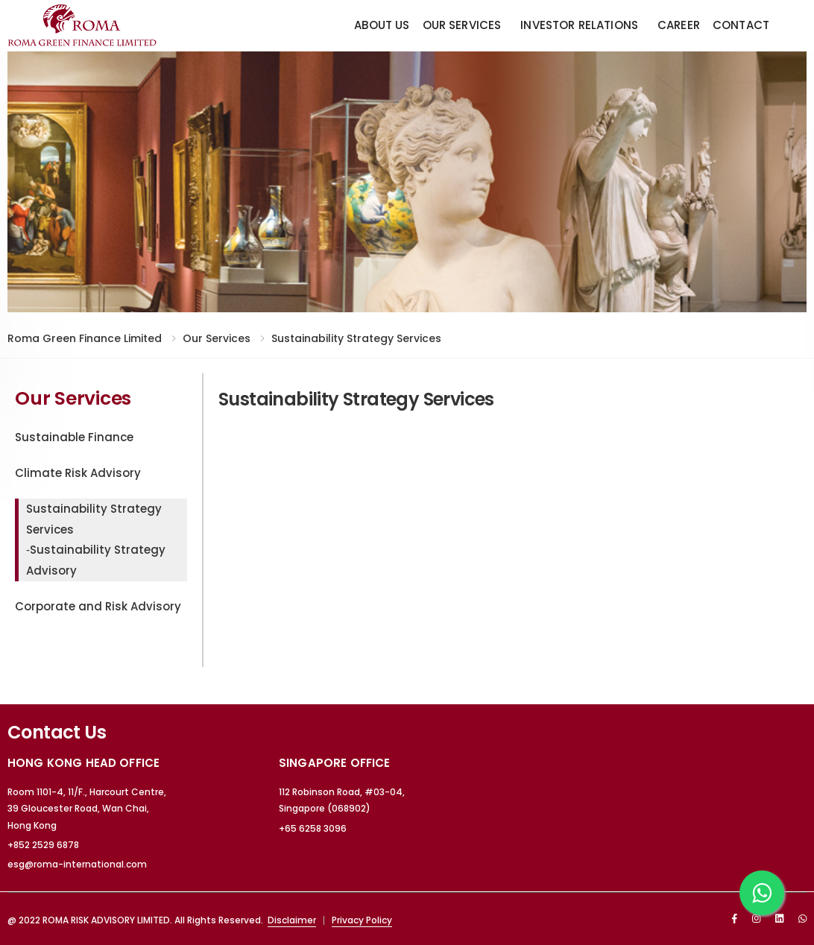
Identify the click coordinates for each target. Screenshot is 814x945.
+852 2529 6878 (43, 844)
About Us (381, 25)
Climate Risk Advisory (78, 473)
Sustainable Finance (74, 437)
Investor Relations (579, 25)
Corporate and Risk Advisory (98, 606)
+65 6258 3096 (313, 828)
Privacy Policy (362, 920)
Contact (741, 25)
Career (678, 25)
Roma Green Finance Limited (84, 338)
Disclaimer (292, 920)
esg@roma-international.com (77, 864)
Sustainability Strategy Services (356, 338)
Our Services (462, 25)
